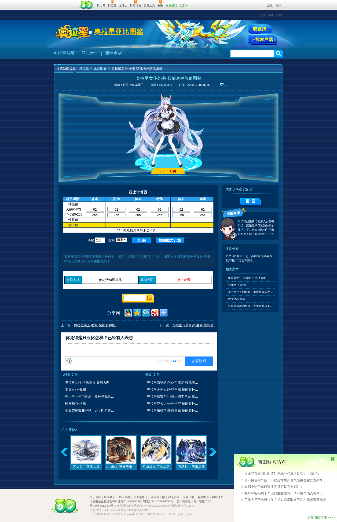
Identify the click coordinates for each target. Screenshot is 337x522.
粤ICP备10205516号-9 (103, 505)
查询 (141, 240)
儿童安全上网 (156, 497)
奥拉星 (84, 68)
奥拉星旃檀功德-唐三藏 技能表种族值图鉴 (173, 410)
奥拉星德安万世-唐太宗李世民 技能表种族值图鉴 (173, 396)
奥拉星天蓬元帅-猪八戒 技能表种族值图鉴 (173, 389)
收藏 (279, 15)
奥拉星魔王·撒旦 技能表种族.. (95, 325)
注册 (279, 5)
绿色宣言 (173, 497)
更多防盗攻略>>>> (321, 517)
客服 (271, 15)
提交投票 (250, 201)
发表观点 (198, 361)
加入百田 (124, 497)
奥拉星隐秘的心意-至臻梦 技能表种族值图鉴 (173, 382)
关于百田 (95, 497)
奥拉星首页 (64, 53)
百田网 (86, 5)
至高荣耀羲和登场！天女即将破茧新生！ (91, 410)
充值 (263, 15)
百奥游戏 (65, 2)
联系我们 (109, 497)
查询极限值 (170, 240)
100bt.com (165, 84)
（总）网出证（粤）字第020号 (193, 501)
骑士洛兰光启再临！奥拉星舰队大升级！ (91, 396)
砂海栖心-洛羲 (75, 403)
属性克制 (113, 53)
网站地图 (217, 497)
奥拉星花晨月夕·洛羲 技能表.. (193, 325)
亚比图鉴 (100, 68)
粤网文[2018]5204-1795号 (157, 501)
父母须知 (139, 497)
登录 (270, 5)
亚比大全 (89, 53)
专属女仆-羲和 (75, 389)
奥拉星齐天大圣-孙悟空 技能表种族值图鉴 (173, 403)
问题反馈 (188, 497)
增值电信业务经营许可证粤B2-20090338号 (116, 501)
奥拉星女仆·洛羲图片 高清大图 (87, 382)
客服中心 (203, 497)
